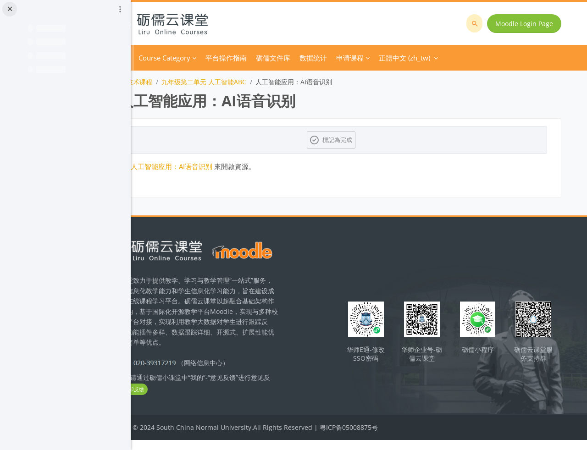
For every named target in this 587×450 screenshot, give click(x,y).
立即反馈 (202, 399)
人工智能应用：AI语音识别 (224, 166)
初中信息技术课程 (179, 81)
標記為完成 (365, 140)
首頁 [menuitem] (175, 57)
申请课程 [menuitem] (402, 57)
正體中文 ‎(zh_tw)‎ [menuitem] (457, 57)
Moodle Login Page (527, 23)
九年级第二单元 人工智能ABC (256, 81)
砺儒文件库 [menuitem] (326, 57)
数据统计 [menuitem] (366, 57)
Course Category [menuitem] (217, 57)
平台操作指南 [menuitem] (278, 57)
